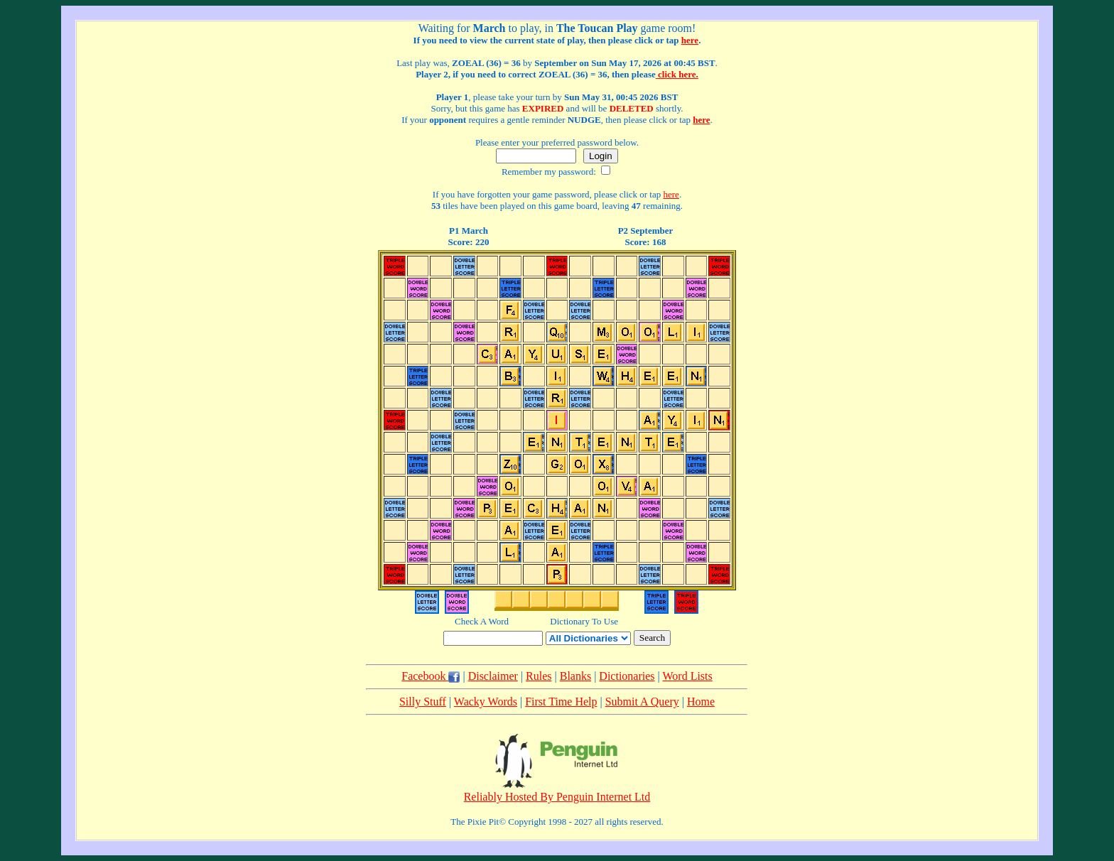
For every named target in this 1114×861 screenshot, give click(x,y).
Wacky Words (485, 701)
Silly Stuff (422, 701)
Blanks (575, 676)
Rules (538, 676)
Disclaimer (493, 676)
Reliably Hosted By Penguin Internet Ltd (557, 797)
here (689, 40)
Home (701, 701)
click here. (677, 74)
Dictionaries (626, 676)
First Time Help (561, 701)
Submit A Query (642, 701)
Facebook (430, 676)
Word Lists (687, 676)
